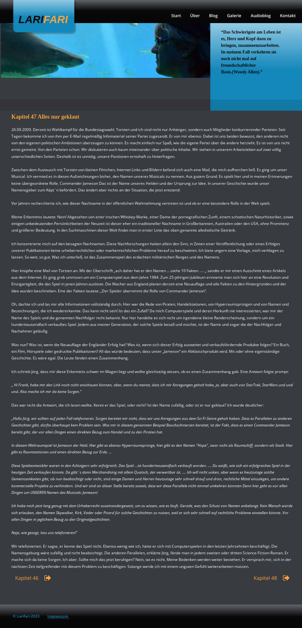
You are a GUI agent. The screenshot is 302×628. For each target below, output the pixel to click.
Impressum (58, 616)
